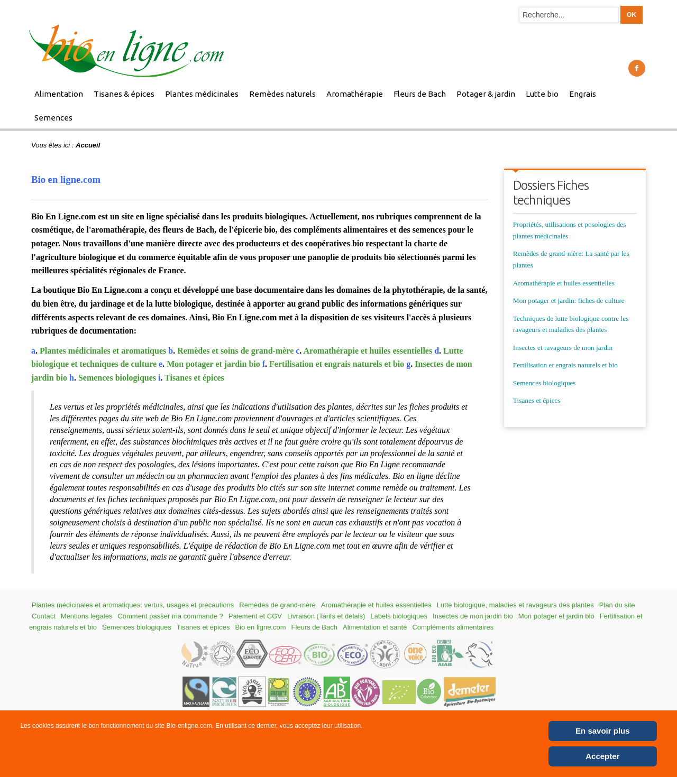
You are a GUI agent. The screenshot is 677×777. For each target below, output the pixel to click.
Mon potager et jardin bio (213, 363)
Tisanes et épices (194, 377)
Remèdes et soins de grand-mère (235, 350)
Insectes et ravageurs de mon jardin (562, 348)
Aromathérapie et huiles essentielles (367, 350)
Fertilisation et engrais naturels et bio (336, 363)
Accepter (602, 756)
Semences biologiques (117, 377)
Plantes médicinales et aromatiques (103, 350)
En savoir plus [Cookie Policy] (602, 730)
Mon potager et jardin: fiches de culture (569, 300)
